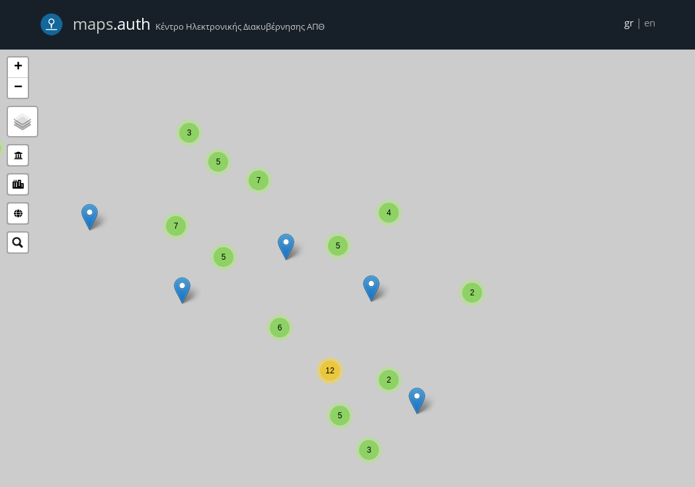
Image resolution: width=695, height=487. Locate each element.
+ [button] (18, 67)
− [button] (18, 88)
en (649, 22)
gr (629, 22)
